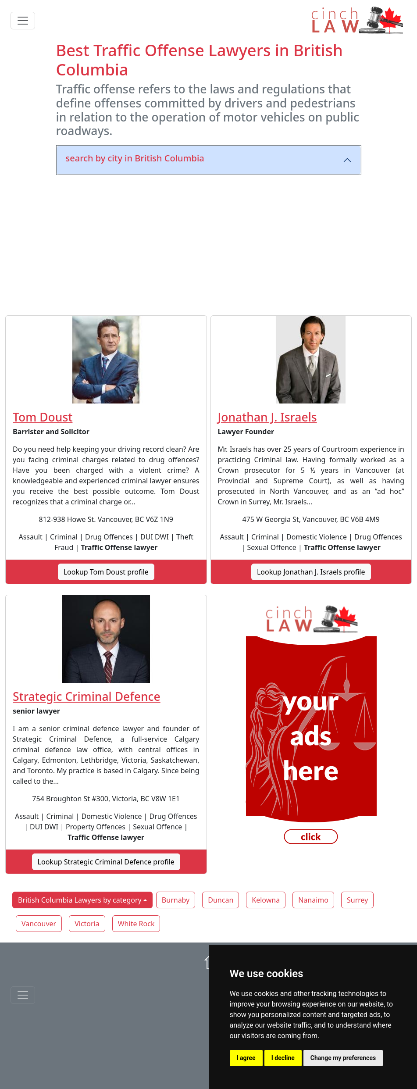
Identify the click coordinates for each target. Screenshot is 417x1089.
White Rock (136, 923)
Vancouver (38, 923)
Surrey (357, 900)
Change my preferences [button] (343, 1057)
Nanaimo (313, 900)
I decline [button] (283, 1057)
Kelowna (266, 900)
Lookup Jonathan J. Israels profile (311, 572)
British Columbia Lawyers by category (80, 900)
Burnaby (175, 900)
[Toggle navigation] (23, 20)
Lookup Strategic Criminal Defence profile (106, 862)
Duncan (220, 900)
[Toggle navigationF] (23, 995)
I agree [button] (246, 1057)
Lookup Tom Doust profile (106, 572)
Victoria (87, 923)
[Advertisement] (208, 243)
